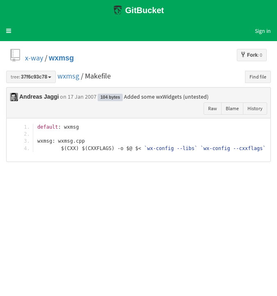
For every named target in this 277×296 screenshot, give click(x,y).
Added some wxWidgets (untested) (166, 96)
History (255, 108)
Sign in (263, 31)
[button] (8, 31)
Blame (232, 108)
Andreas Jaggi (39, 96)
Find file (258, 77)
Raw (212, 108)
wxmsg (61, 57)
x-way (34, 57)
